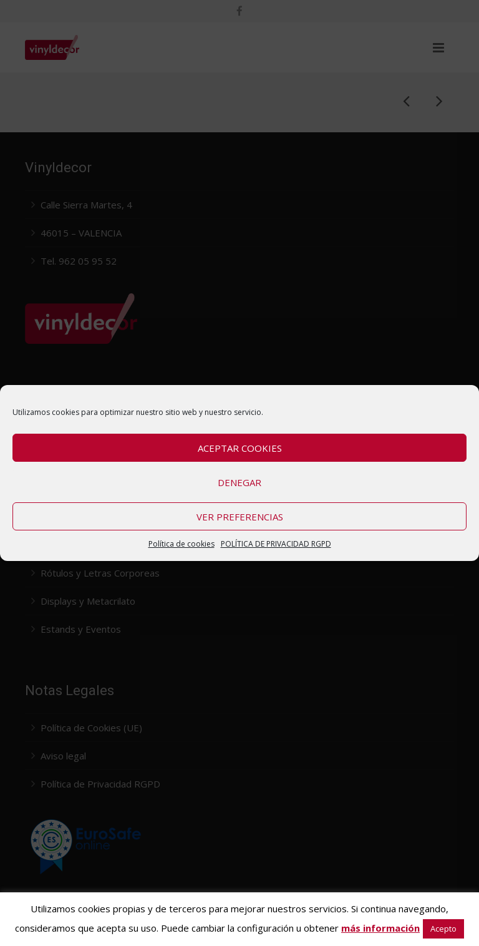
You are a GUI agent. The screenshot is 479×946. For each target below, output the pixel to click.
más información (380, 928)
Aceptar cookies (240, 448)
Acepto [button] (443, 928)
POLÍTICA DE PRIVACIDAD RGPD (276, 544)
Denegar (239, 482)
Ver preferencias (239, 516)
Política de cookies (181, 544)
